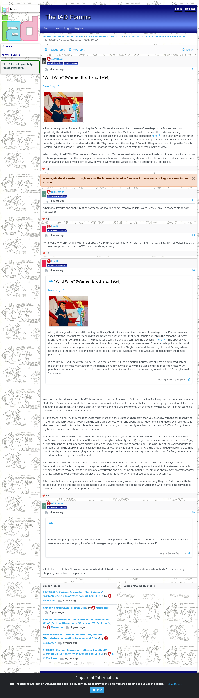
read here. (17, 67)
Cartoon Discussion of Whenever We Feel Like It (155, 36)
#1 (193, 68)
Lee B (52, 226)
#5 (193, 512)
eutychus (55, 59)
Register (190, 8)
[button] (48, 28)
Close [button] (97, 690)
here (156, 135)
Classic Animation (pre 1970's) (104, 36)
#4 (193, 270)
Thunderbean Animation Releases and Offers (71, 638)
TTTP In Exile (78, 607)
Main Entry (51, 86)
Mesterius (55, 627)
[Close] (193, 178)
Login (178, 8)
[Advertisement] (19, 94)
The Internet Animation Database (62, 36)
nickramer (55, 191)
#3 (193, 235)
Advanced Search (11, 55)
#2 (193, 200)
